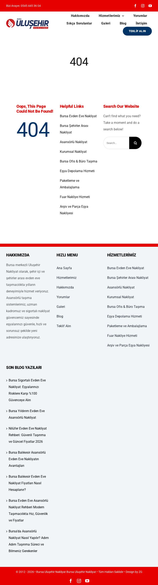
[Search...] (116, 143)
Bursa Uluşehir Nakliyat (81, 571)
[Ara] (135, 143)
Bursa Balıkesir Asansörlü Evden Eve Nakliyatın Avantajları (27, 459)
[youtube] (150, 5)
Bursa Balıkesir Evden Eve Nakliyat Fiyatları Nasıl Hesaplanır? (27, 483)
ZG (140, 571)
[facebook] (135, 5)
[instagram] (142, 5)
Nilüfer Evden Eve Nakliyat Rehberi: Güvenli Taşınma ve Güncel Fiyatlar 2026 (28, 435)
